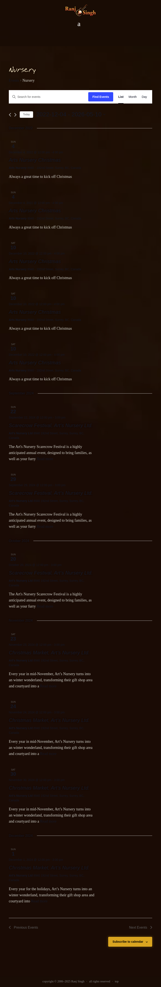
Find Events (100, 96)
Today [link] (26, 114)
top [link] (117, 981)
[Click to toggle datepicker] (70, 114)
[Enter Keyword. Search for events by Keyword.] (48, 97)
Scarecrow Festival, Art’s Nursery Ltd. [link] (51, 425)
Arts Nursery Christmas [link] (35, 160)
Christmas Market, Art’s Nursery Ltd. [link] (49, 652)
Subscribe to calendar (128, 941)
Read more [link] (45, 459)
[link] (80, 10)
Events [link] (14, 80)
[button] (78, 23)
